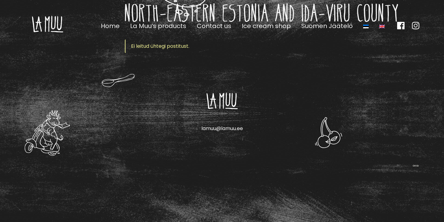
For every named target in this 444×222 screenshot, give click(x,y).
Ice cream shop (266, 26)
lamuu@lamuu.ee (222, 128)
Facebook (401, 25)
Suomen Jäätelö (327, 26)
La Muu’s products (158, 26)
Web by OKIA (415, 165)
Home (110, 26)
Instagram (415, 25)
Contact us (214, 26)
